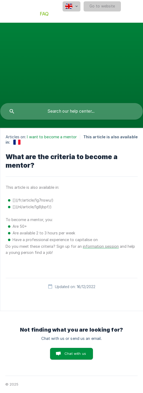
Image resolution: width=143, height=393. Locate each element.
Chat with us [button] (75, 353)
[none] (71, 6)
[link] (17, 142)
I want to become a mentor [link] (52, 137)
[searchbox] (71, 111)
